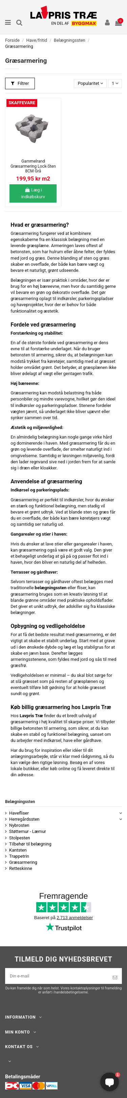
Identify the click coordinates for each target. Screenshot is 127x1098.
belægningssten (51, 587)
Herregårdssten (24, 819)
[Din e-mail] (56, 976)
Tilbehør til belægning (30, 843)
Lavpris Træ (31, 715)
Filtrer (20, 83)
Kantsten (18, 850)
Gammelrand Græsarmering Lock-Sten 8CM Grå (33, 166)
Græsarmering (23, 862)
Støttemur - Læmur (27, 831)
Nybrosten (19, 825)
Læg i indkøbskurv (33, 193)
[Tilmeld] (115, 977)
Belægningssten (20, 801)
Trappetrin (19, 856)
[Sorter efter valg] (90, 83)
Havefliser (19, 813)
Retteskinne (20, 868)
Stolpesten (19, 837)
